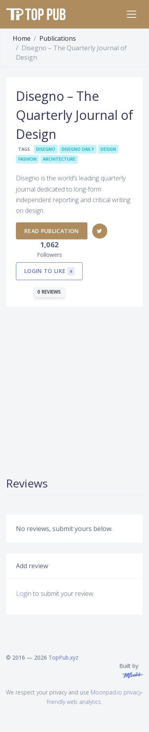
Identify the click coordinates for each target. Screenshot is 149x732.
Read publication (51, 231)
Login (23, 593)
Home (22, 38)
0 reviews (49, 291)
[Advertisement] (74, 391)
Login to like (49, 271)
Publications (57, 38)
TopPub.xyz (63, 657)
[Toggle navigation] (131, 14)
